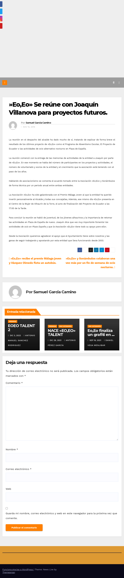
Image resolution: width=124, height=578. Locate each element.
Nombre (12, 449)
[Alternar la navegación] (119, 82)
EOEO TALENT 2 (21, 327)
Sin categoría (65, 326)
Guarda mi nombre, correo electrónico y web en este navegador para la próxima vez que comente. (61, 516)
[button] (113, 82)
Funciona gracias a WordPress (18, 569)
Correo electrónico (18, 469)
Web (8, 488)
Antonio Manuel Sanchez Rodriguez (21, 340)
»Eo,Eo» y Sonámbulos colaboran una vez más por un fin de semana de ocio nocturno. (90, 263)
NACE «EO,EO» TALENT (61, 332)
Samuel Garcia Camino (38, 122)
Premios (12, 321)
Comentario (14, 382)
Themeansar (8, 572)
